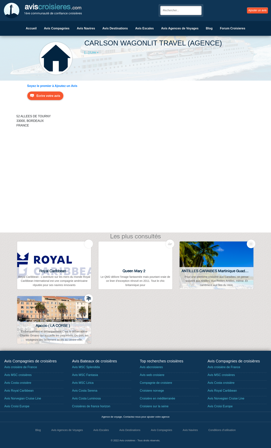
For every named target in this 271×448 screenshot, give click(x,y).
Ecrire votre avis (48, 95)
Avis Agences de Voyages (179, 28)
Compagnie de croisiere (156, 382)
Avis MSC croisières (18, 375)
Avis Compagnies (56, 28)
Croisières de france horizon (91, 406)
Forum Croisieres (232, 28)
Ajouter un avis (257, 10)
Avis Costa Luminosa (86, 398)
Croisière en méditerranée (157, 398)
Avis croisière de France (20, 367)
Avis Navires (86, 28)
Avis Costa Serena (84, 390)
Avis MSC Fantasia (85, 375)
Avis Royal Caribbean (19, 390)
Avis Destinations (115, 28)
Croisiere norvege (152, 390)
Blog (209, 28)
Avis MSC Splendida (86, 367)
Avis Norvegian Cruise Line (22, 398)
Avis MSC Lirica (83, 382)
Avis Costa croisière (17, 382)
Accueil (31, 28)
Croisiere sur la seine (154, 406)
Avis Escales (144, 28)
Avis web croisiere (152, 375)
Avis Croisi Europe (16, 406)
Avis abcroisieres (151, 367)
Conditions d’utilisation (222, 430)
